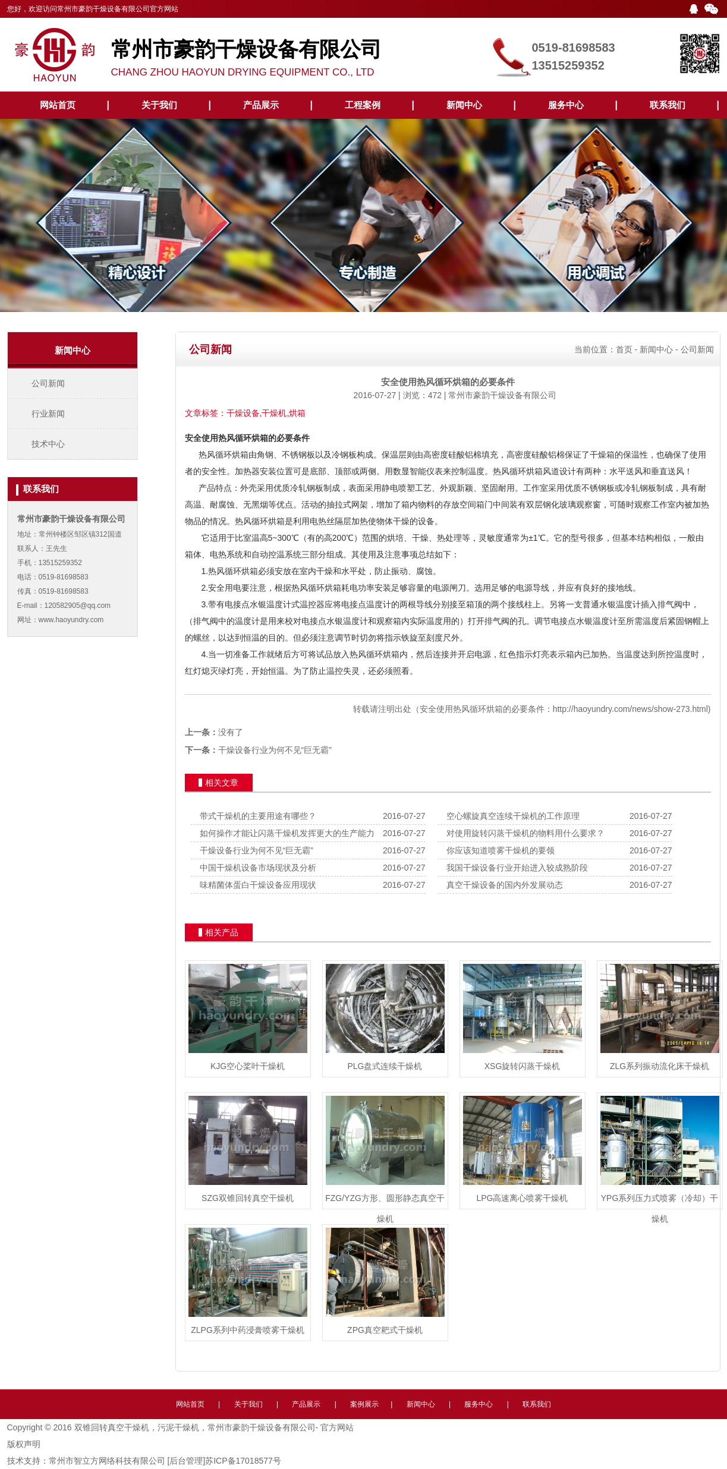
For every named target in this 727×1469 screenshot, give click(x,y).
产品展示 (261, 105)
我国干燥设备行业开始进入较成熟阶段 (517, 867)
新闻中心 (464, 105)
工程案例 (362, 105)
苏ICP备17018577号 (243, 1460)
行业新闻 (48, 413)
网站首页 (57, 105)
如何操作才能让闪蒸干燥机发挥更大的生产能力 (287, 833)
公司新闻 (48, 383)
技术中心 (48, 444)
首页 (624, 349)
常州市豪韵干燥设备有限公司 (502, 395)
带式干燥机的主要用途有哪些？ (258, 816)
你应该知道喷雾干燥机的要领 (500, 850)
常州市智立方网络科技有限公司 (107, 1460)
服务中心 (566, 105)
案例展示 (364, 1404)
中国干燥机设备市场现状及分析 (258, 867)
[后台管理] (186, 1460)
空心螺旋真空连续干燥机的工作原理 (513, 816)
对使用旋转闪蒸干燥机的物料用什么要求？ (525, 833)
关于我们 (159, 105)
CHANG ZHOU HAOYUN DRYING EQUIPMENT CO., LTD (298, 52)
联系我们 (667, 105)
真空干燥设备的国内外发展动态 (504, 885)
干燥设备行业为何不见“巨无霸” (275, 750)
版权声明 (23, 1444)
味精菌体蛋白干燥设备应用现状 (258, 885)
